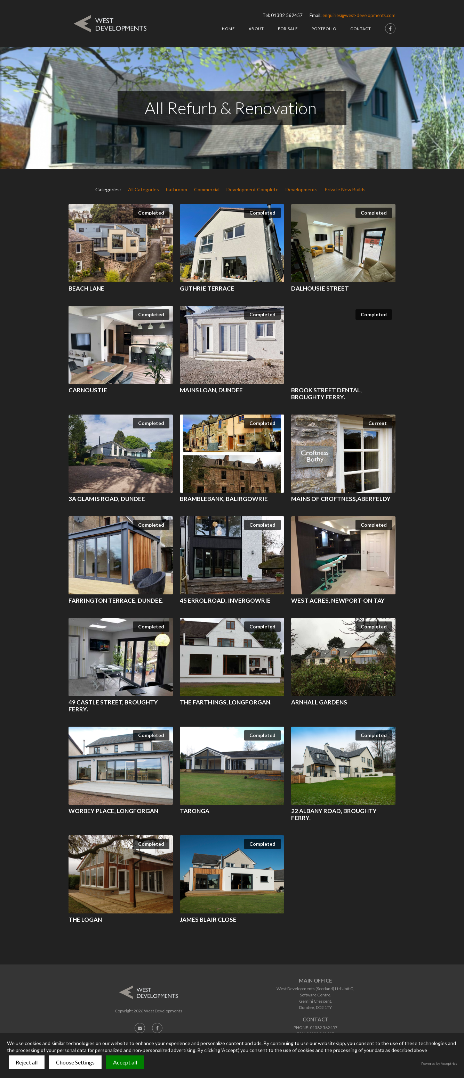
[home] (110, 23)
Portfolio (324, 28)
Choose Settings (75, 1062)
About (256, 28)
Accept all (125, 1062)
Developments (302, 189)
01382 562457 (287, 15)
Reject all (27, 1062)
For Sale (288, 28)
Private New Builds (345, 189)
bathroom (176, 189)
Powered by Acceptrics (439, 1063)
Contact (360, 28)
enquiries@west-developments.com (358, 15)
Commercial (206, 189)
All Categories (143, 189)
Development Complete (252, 189)
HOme (228, 28)
